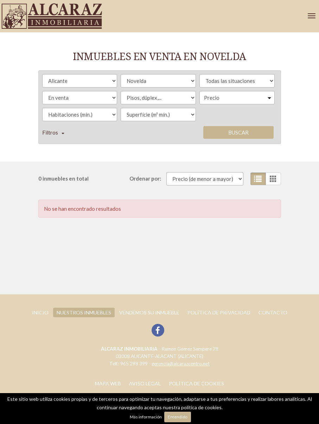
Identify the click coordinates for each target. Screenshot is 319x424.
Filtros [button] (53, 132)
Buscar (238, 132)
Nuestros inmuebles (84, 312)
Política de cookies (196, 383)
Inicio (40, 312)
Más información (146, 416)
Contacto (273, 312)
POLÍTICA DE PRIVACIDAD (218, 312)
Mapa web (108, 383)
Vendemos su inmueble (149, 312)
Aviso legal (145, 383)
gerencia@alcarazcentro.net (181, 363)
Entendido (177, 416)
